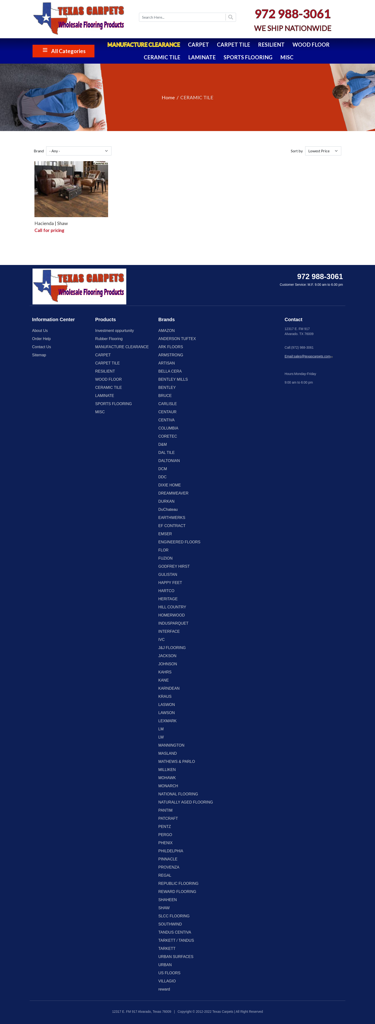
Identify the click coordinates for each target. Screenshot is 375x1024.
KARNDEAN (169, 688)
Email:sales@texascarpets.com (309, 356)
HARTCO (166, 591)
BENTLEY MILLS (173, 379)
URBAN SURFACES (175, 957)
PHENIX (165, 843)
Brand (39, 151)
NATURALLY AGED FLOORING (185, 802)
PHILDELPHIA (170, 851)
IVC (161, 640)
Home (168, 97)
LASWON (166, 705)
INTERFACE (169, 631)
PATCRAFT (168, 818)
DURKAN (166, 501)
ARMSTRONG (170, 355)
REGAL (164, 875)
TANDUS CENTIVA (174, 932)
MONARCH (168, 786)
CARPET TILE (233, 44)
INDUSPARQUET (173, 623)
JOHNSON (167, 664)
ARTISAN (166, 363)
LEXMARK (167, 721)
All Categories (68, 51)
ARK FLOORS (170, 347)
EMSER (165, 534)
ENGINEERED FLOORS (179, 542)
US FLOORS (169, 973)
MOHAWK (167, 778)
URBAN (165, 965)
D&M (162, 444)
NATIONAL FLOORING (178, 794)
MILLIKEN (167, 770)
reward (164, 989)
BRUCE (165, 396)
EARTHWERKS (171, 518)
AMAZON (166, 331)
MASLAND (167, 753)
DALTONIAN (169, 461)
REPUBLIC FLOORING (178, 883)
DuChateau (168, 509)
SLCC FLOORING (174, 916)
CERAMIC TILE (162, 57)
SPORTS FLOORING (248, 57)
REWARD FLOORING (177, 892)
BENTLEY (167, 387)
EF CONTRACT (172, 526)
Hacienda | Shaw (51, 223)
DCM (162, 469)
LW (161, 737)
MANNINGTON (171, 745)
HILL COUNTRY (172, 607)
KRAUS (164, 696)
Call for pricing (49, 230)
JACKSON (167, 656)
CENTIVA (166, 420)
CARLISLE (167, 404)
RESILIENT (271, 44)
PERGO (165, 835)
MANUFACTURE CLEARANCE (143, 44)
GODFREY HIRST (174, 566)
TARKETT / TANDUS (176, 940)
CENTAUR (167, 412)
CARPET (198, 44)
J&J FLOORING (172, 648)
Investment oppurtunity (114, 331)
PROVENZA (168, 867)
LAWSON (166, 713)
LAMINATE (202, 57)
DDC (162, 477)
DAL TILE (166, 453)
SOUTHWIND (170, 924)
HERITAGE (168, 599)
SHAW (164, 908)
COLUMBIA (168, 428)
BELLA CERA (170, 371)
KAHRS (164, 672)
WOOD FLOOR (311, 44)
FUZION (165, 558)
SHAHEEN (167, 900)
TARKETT (167, 949)
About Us (40, 331)
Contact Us (41, 347)
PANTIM (165, 810)
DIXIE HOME (169, 485)
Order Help (41, 339)
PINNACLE (167, 859)
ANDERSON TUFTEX (177, 339)
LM (161, 729)
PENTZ (164, 827)
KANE (163, 680)
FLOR (163, 550)
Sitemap (39, 355)
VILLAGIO (167, 981)
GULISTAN (167, 575)
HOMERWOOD (171, 615)
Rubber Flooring (109, 339)
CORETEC (167, 436)
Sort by (297, 151)
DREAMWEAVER (173, 493)
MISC (286, 57)
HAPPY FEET (170, 583)
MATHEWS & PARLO (176, 762)
